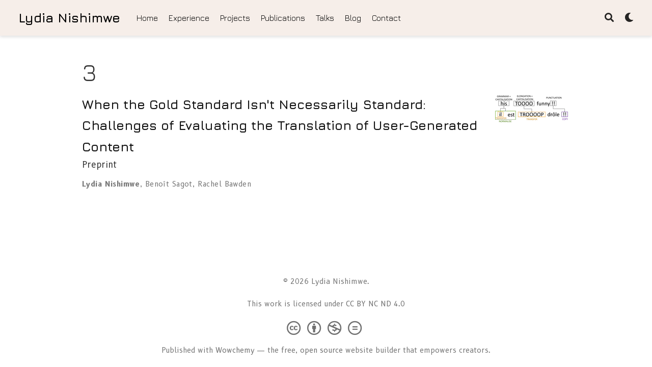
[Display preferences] (629, 18)
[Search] (609, 18)
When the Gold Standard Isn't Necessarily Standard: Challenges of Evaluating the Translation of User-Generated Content (279, 125)
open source (321, 350)
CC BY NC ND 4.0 (375, 303)
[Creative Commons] (326, 327)
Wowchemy (235, 350)
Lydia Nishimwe (69, 17)
